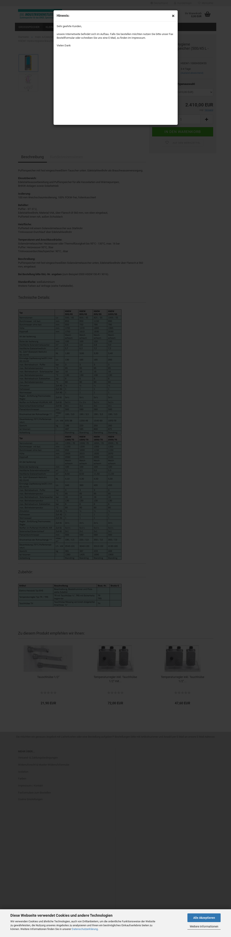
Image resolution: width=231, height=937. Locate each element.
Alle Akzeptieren (204, 917)
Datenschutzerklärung (85, 929)
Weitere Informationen (204, 926)
